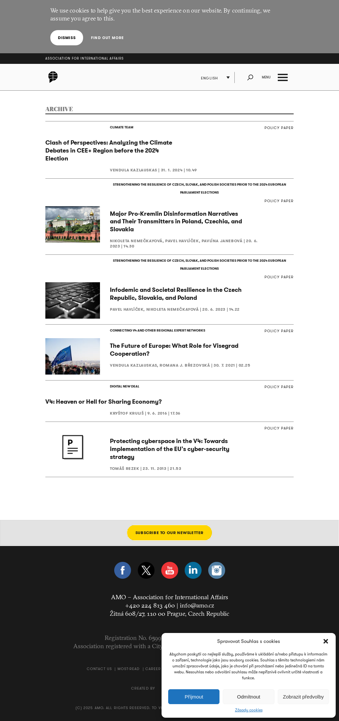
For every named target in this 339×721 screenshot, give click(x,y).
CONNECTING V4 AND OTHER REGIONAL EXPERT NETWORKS (157, 330)
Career (153, 668)
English (209, 78)
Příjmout (194, 696)
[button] (325, 641)
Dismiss (66, 37)
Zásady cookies (249, 710)
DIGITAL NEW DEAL (124, 386)
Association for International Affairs (84, 58)
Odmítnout (248, 696)
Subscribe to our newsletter (169, 532)
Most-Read (129, 668)
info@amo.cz (197, 605)
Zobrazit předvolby (303, 696)
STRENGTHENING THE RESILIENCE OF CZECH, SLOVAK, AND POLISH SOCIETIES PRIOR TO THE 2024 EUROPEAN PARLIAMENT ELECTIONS (199, 188)
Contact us (99, 668)
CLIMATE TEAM (121, 127)
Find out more (107, 37)
